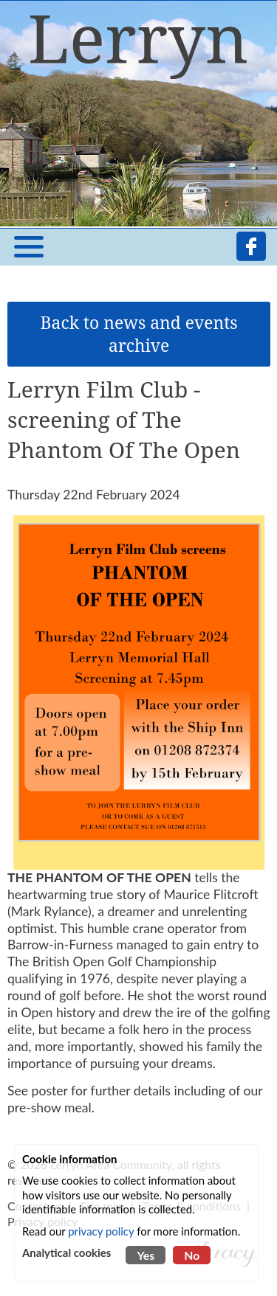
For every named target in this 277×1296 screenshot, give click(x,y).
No (191, 1255)
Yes (145, 1255)
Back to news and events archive (139, 334)
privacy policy (101, 1231)
